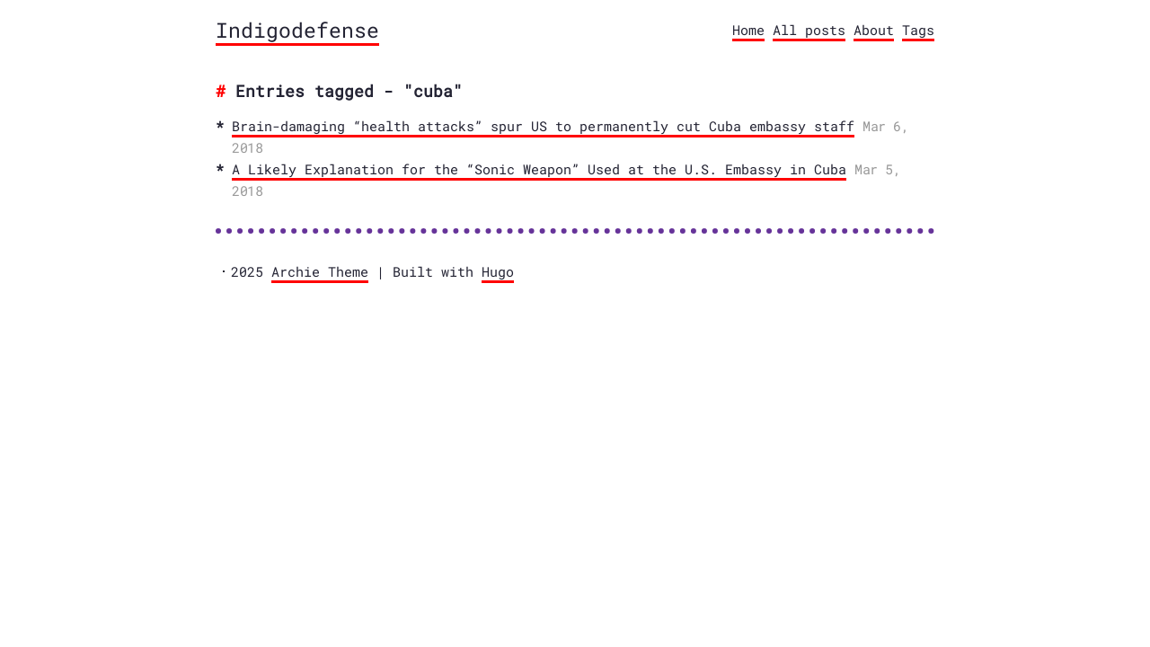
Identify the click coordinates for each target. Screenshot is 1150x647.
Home (748, 30)
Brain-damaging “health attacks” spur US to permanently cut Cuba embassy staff (543, 126)
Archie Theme (319, 271)
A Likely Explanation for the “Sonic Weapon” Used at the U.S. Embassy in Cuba (539, 169)
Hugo (498, 271)
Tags (918, 30)
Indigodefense (297, 29)
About (874, 30)
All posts (809, 30)
